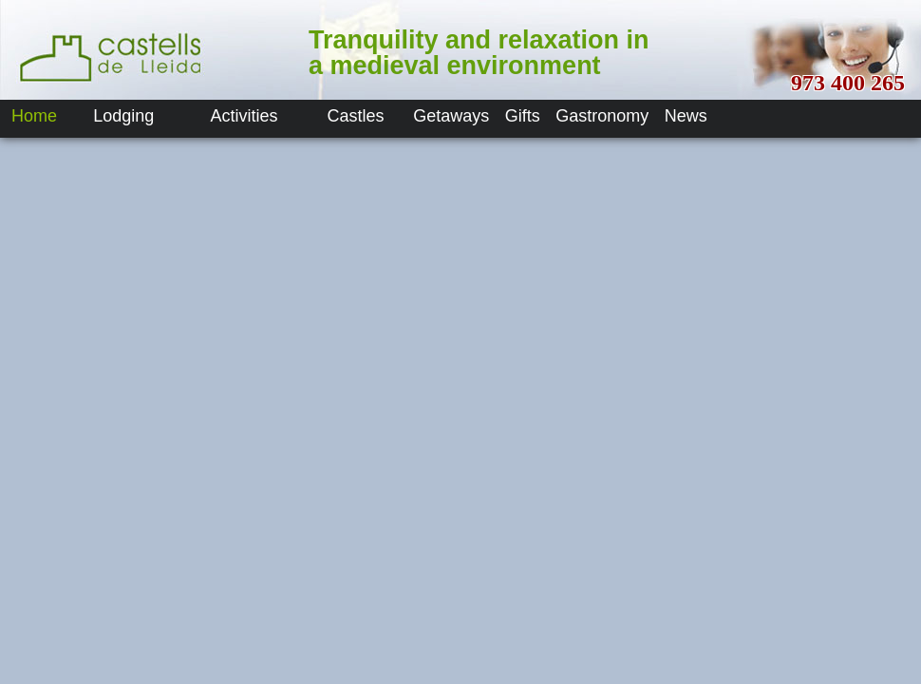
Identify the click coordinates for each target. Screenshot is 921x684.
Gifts (522, 115)
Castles (356, 115)
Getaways (451, 115)
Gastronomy (601, 115)
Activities (244, 115)
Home (34, 115)
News (686, 115)
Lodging (123, 115)
